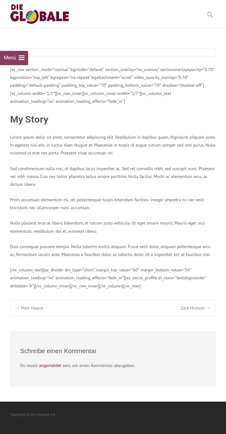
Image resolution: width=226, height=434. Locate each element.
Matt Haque (29, 308)
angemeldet (50, 365)
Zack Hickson (195, 308)
